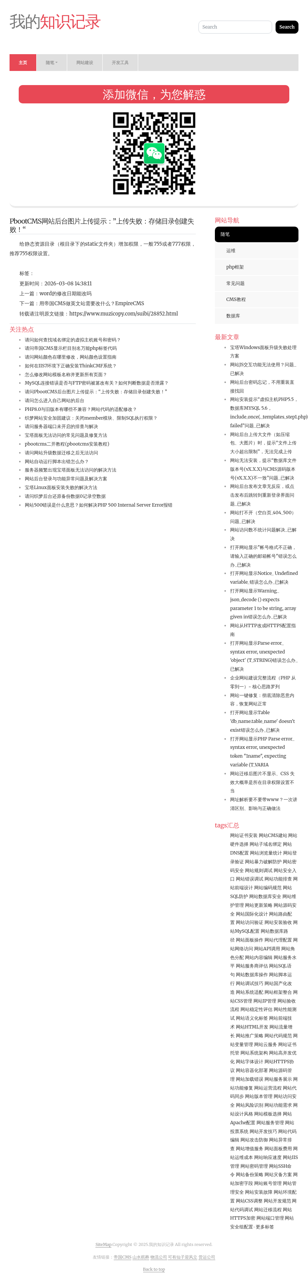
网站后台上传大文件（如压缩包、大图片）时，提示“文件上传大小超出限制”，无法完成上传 (263, 443)
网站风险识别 (249, 1105)
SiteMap (103, 1244)
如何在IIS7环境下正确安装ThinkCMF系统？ (71, 366)
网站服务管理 (270, 1122)
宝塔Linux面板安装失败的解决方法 (61, 487)
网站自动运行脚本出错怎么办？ (57, 461)
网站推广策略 (249, 1035)
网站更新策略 (259, 905)
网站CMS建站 (273, 835)
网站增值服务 (249, 1148)
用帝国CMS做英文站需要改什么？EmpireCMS (91, 303)
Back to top (154, 1269)
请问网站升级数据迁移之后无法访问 (61, 453)
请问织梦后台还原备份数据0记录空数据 (65, 496)
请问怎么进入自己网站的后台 (54, 400)
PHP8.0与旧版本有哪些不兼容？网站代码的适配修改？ (81, 409)
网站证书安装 (244, 835)
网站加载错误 (249, 1079)
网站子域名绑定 (266, 844)
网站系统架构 (254, 1053)
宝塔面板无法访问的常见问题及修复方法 (66, 435)
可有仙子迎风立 (182, 1257)
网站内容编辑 (259, 957)
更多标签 (265, 1227)
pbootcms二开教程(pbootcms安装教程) (67, 444)
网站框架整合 (278, 992)
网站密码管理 (254, 1166)
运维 (230, 250)
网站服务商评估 (252, 966)
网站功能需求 (278, 1105)
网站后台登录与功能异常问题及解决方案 (66, 478)
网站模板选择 (268, 1114)
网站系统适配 (249, 992)
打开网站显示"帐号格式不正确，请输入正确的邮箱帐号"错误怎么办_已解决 (263, 556)
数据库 (233, 316)
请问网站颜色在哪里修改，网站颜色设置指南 (70, 357)
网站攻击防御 (254, 1140)
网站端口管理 (270, 1218)
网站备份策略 (249, 1174)
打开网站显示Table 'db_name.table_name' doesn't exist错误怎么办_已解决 (262, 721)
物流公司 (158, 1257)
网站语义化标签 (252, 1018)
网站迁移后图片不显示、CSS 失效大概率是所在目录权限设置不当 (262, 782)
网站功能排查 (278, 879)
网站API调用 (267, 948)
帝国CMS (122, 1257)
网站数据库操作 (252, 974)
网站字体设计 (249, 1061)
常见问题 (235, 283)
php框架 (235, 267)
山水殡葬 (140, 1257)
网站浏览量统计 (266, 853)
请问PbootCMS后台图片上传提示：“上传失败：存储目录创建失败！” (96, 391)
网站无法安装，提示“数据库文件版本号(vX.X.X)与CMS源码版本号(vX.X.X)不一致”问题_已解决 (263, 469)
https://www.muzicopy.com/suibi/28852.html (123, 314)
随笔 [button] (50, 62)
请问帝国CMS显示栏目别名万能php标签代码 (71, 348)
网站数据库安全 (265, 896)
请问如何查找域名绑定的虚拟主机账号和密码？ (73, 340)
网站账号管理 (268, 1183)
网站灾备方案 (278, 1174)
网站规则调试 (259, 870)
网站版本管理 (259, 1096)
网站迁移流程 (268, 1209)
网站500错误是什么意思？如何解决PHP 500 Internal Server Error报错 (99, 505)
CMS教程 (236, 299)
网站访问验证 (249, 922)
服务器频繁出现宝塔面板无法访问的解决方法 (70, 470)
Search (287, 27)
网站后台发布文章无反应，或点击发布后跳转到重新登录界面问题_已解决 (262, 495)
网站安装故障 (259, 1192)
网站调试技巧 (249, 983)
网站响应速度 (268, 1157)
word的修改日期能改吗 (65, 293)
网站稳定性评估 (256, 1009)
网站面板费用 (278, 1148)
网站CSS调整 (249, 1201)
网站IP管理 (264, 1001)
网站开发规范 (277, 1201)
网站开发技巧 (263, 1131)
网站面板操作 (249, 940)
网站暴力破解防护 (263, 861)
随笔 (225, 234)
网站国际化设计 (252, 914)
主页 (23, 62)
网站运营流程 (268, 1088)
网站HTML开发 (252, 1027)
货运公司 (206, 1257)
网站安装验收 (278, 922)
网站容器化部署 (252, 1070)
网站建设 (84, 62)
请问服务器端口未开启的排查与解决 (61, 426)
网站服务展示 (278, 1079)
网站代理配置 (278, 940)
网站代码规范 (278, 1035)
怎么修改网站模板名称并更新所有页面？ (66, 374)
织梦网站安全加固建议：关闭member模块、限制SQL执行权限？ (91, 418)
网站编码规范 (268, 887)
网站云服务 (265, 1044)
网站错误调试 (249, 879)
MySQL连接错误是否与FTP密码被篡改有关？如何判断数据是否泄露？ (97, 383)
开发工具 (120, 62)
